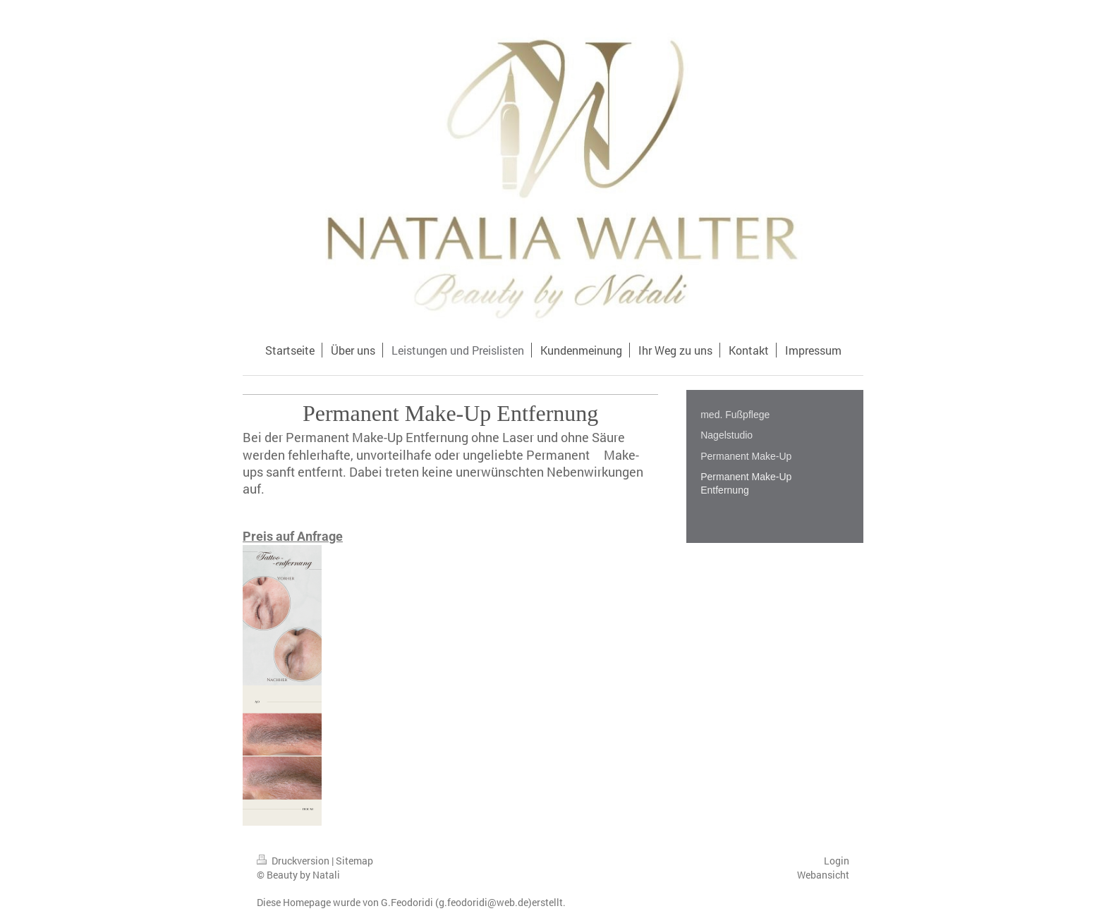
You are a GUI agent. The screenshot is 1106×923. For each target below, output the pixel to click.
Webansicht (823, 874)
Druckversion (294, 860)
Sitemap (354, 860)
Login (836, 860)
